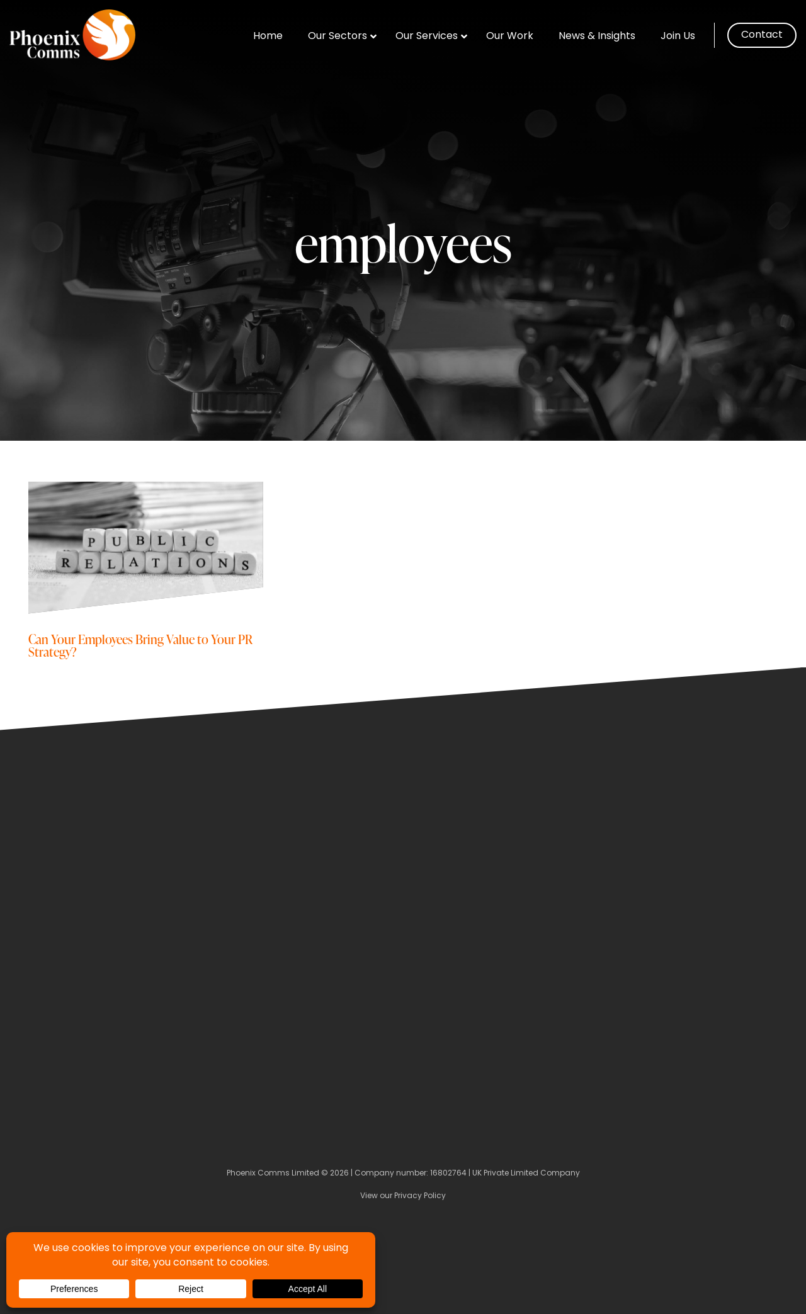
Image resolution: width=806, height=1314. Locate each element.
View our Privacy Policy (403, 1196)
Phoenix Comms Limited (273, 1173)
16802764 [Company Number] (448, 1173)
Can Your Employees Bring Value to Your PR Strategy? (140, 645)
